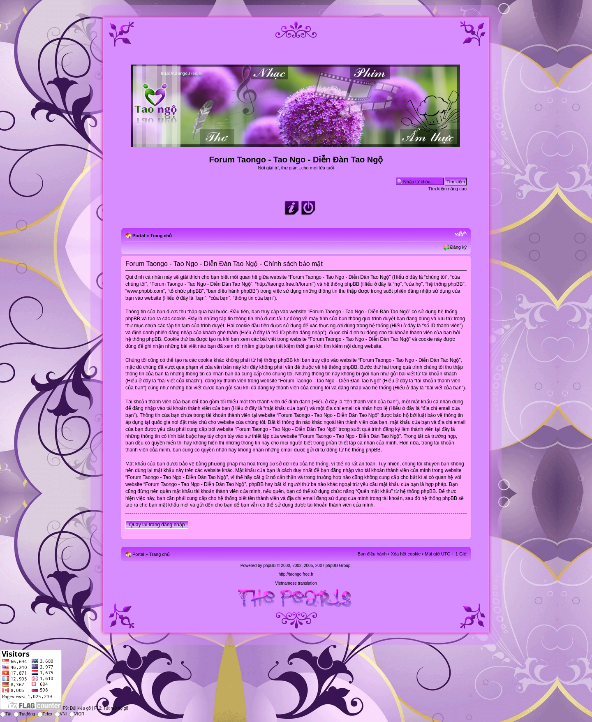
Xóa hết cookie (406, 553)
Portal (138, 235)
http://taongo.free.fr (296, 574)
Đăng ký (458, 247)
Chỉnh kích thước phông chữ (461, 234)
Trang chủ (161, 235)
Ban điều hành (372, 553)
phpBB (269, 565)
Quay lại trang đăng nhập (157, 525)
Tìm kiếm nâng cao (447, 188)
